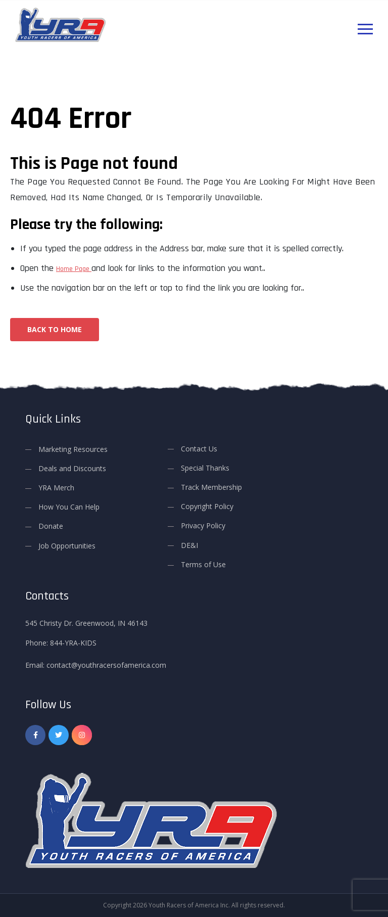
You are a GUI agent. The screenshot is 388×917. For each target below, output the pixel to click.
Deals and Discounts (72, 468)
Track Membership (211, 487)
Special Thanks (205, 468)
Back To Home (54, 329)
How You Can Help (69, 507)
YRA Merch (56, 487)
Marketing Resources (73, 449)
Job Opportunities (66, 546)
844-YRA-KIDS (73, 643)
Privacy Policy (203, 525)
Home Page (73, 268)
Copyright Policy (207, 506)
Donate (50, 526)
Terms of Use (203, 564)
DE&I (189, 545)
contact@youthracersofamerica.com (106, 665)
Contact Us (199, 448)
